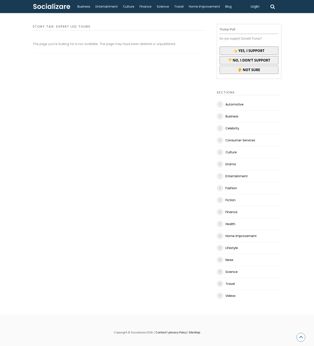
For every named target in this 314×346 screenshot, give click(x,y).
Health (230, 224)
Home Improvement (204, 6)
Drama (230, 164)
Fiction (230, 200)
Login (255, 6)
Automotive (234, 104)
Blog (228, 6)
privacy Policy (178, 332)
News (229, 260)
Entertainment (107, 6)
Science (163, 6)
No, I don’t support (249, 60)
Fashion (231, 188)
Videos (230, 296)
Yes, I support (249, 50)
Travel (179, 6)
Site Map (194, 332)
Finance (146, 6)
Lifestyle (231, 248)
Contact (161, 332)
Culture (128, 6)
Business (83, 6)
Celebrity (232, 128)
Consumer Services (240, 140)
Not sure (249, 69)
